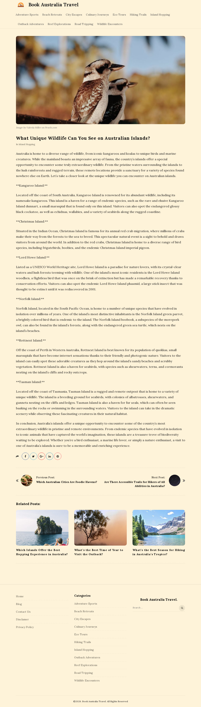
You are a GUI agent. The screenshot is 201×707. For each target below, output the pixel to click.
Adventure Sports (27, 14)
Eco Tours (119, 14)
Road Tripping (84, 24)
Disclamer (22, 619)
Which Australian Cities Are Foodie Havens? (66, 482)
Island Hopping (160, 14)
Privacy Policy (25, 627)
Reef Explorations (59, 24)
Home (20, 596)
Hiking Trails (138, 14)
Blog (19, 604)
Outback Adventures (31, 24)
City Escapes (74, 14)
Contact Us (23, 611)
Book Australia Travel (53, 5)
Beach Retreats (52, 14)
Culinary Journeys (97, 14)
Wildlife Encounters (110, 24)
